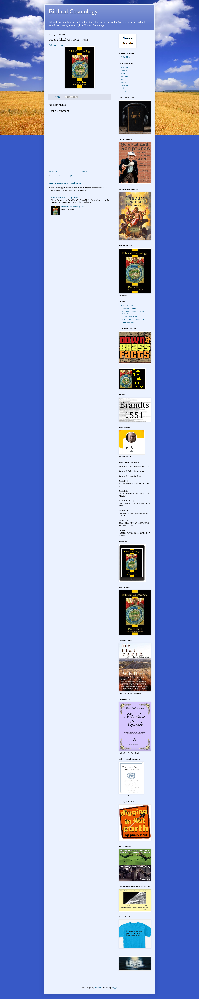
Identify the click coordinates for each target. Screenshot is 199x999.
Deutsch (124, 70)
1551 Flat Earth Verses (129, 316)
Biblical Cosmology (73, 11)
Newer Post (53, 172)
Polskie (123, 82)
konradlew (98, 988)
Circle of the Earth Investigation (132, 319)
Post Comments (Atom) (67, 176)
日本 (122, 88)
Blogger (114, 988)
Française (124, 76)
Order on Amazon (56, 45)
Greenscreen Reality (128, 322)
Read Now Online (127, 305)
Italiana (123, 79)
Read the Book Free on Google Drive (65, 183)
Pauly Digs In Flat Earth (129, 308)
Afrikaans (124, 67)
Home (84, 172)
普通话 (123, 91)
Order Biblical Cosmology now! (72, 207)
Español (124, 73)
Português (124, 85)
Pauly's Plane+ (126, 57)
